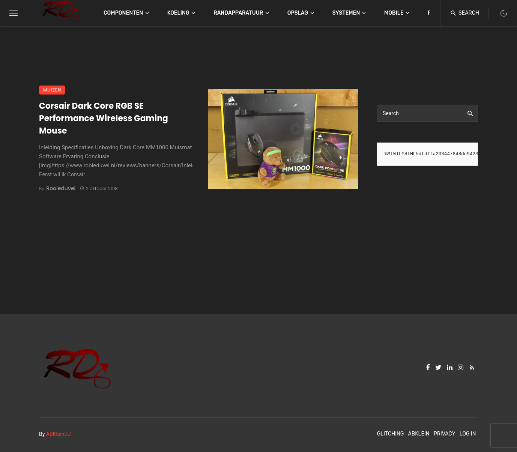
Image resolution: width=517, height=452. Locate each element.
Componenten (123, 13)
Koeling (178, 13)
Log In (468, 434)
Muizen (52, 90)
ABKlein (418, 434)
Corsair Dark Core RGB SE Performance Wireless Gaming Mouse (103, 118)
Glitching (390, 434)
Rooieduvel (60, 188)
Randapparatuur (238, 13)
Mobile (394, 13)
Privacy (444, 434)
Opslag (297, 13)
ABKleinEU (58, 434)
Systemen (346, 13)
